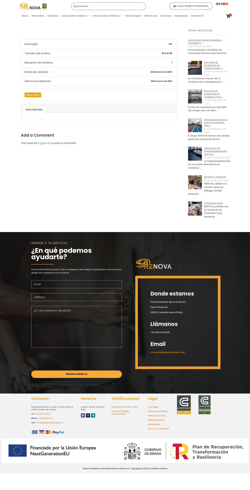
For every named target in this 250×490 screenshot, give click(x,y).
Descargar (33, 94)
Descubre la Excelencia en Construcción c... (213, 65)
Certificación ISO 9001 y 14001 (124, 407)
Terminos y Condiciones (158, 428)
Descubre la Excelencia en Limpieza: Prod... (213, 94)
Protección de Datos (157, 415)
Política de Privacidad (157, 411)
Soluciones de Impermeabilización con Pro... (215, 151)
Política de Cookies (156, 420)
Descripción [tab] (34, 109)
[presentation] (57, 361)
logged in (44, 143)
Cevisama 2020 (213, 203)
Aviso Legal (153, 407)
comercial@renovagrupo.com (49, 422)
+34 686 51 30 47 (45, 418)
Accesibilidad (154, 424)
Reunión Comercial (215, 177)
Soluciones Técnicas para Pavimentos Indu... (216, 122)
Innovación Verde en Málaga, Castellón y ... (205, 41)
